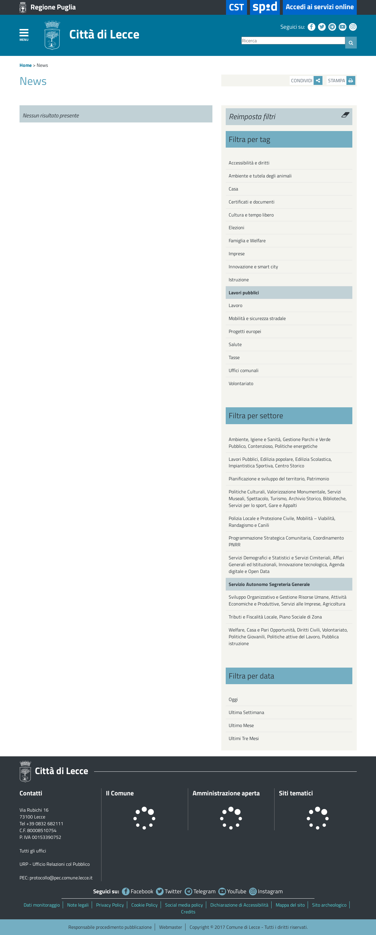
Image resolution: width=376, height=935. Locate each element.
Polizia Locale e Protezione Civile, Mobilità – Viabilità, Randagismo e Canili (282, 522)
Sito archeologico (329, 904)
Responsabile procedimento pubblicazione (110, 927)
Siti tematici (296, 793)
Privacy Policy (110, 904)
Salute (235, 344)
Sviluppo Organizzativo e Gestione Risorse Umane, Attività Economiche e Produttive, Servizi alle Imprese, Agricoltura (287, 600)
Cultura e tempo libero (251, 214)
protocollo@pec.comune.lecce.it (61, 877)
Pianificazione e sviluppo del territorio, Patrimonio (279, 478)
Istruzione (239, 279)
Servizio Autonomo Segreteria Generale (269, 584)
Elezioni (236, 227)
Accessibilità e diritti (249, 162)
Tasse (234, 357)
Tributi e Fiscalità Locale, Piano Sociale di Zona (275, 616)
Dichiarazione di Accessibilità (239, 904)
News (42, 65)
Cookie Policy (144, 904)
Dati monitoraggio (42, 904)
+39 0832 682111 (44, 823)
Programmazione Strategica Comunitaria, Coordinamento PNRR (286, 541)
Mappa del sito (290, 904)
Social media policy (184, 904)
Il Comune (120, 793)
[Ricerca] (293, 41)
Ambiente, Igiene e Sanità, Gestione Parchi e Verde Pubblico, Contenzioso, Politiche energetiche (279, 443)
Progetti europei (245, 331)
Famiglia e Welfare (247, 240)
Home (26, 65)
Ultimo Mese (241, 725)
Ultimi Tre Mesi (244, 738)
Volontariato (241, 383)
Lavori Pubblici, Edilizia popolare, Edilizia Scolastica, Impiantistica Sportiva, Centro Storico (280, 462)
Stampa (341, 80)
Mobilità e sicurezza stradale (257, 318)
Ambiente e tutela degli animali (260, 175)
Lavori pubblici (244, 292)
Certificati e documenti (252, 201)
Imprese (237, 253)
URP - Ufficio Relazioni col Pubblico (55, 864)
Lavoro (235, 305)
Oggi (233, 699)
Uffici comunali (244, 370)
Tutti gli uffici (33, 850)
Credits (188, 911)
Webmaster (170, 927)
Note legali (78, 904)
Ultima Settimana (246, 712)
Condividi (306, 80)
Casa (233, 188)
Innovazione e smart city (253, 266)
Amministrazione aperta (226, 793)
